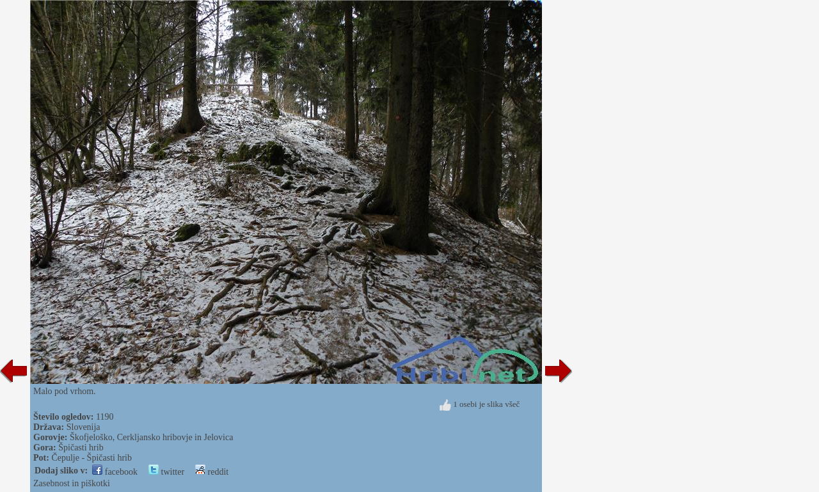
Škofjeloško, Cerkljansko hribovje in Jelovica (151, 437)
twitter (166, 472)
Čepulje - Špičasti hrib (91, 458)
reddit (211, 472)
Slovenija (83, 427)
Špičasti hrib (80, 447)
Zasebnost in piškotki (71, 483)
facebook (115, 472)
